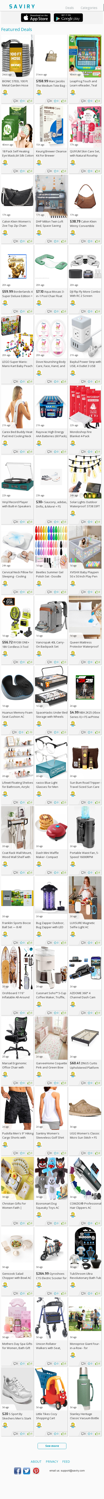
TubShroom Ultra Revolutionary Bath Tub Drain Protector (85, 1278)
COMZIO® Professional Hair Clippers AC (85, 1205)
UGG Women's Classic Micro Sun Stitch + (84, 1135)
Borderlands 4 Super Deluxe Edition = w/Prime (17, 296)
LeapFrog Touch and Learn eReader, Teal (83, 83)
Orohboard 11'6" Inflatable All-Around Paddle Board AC (15, 997)
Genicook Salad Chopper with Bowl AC (16, 1276)
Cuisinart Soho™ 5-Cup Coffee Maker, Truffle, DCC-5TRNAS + (51, 997)
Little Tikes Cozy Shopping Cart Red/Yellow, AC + (49, 1418)
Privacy (52, 1461)
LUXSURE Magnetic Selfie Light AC (82, 925)
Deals (69, 7)
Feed (66, 1461)
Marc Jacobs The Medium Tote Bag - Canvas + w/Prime (51, 85)
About (36, 1461)
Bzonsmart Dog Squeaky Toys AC (47, 1205)
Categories (89, 7)
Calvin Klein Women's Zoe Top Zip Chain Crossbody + (16, 225)
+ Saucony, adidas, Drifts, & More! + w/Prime (51, 506)
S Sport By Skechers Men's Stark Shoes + (16, 1418)
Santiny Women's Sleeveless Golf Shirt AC (50, 1137)
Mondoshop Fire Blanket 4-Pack (81, 434)
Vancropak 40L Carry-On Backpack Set (50, 644)
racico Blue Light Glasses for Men (47, 785)
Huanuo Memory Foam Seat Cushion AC (17, 714)
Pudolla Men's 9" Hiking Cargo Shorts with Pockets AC (17, 1137)
